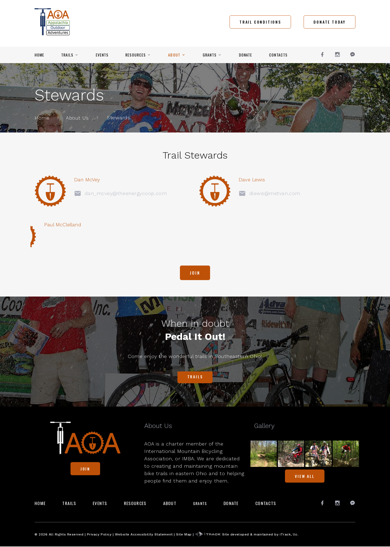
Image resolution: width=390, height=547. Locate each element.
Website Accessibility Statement (144, 535)
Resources (135, 55)
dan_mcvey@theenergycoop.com (98, 193)
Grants (209, 55)
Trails (67, 55)
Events (102, 55)
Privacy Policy (99, 535)
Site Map (183, 535)
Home (39, 55)
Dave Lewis (208, 179)
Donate (245, 55)
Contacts (278, 55)
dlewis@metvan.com (229, 193)
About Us (77, 118)
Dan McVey (61, 179)
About (174, 55)
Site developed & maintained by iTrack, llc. (246, 535)
